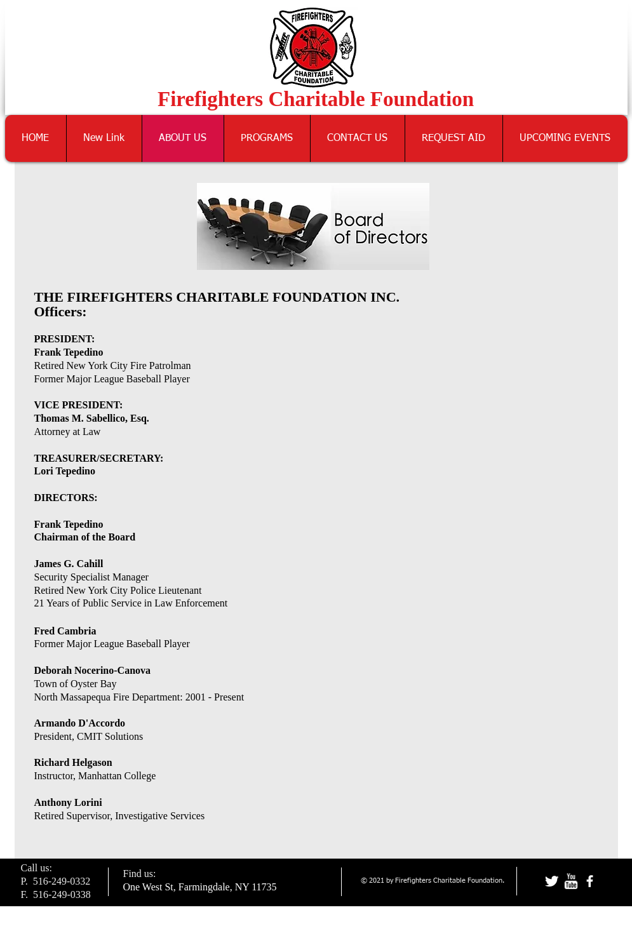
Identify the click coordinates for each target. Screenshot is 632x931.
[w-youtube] (571, 881)
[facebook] (590, 881)
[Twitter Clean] (552, 881)
